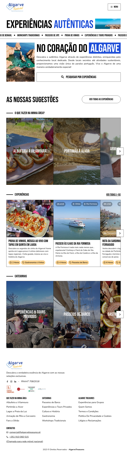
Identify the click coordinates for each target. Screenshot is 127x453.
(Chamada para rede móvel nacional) (24, 441)
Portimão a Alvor (14, 406)
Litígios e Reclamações (90, 420)
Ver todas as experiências (101, 99)
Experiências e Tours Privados (57, 406)
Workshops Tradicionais (54, 420)
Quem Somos (85, 406)
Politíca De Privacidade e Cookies (95, 416)
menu (114, 6)
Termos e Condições (88, 411)
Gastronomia (48, 416)
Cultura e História (51, 411)
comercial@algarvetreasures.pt (24, 432)
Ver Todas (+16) (113, 194)
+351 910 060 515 (19, 436)
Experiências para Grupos (91, 402)
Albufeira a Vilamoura (17, 402)
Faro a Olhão (12, 420)
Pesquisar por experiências (78, 77)
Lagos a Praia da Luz (16, 411)
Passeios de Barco (51, 402)
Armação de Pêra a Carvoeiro (20, 416)
